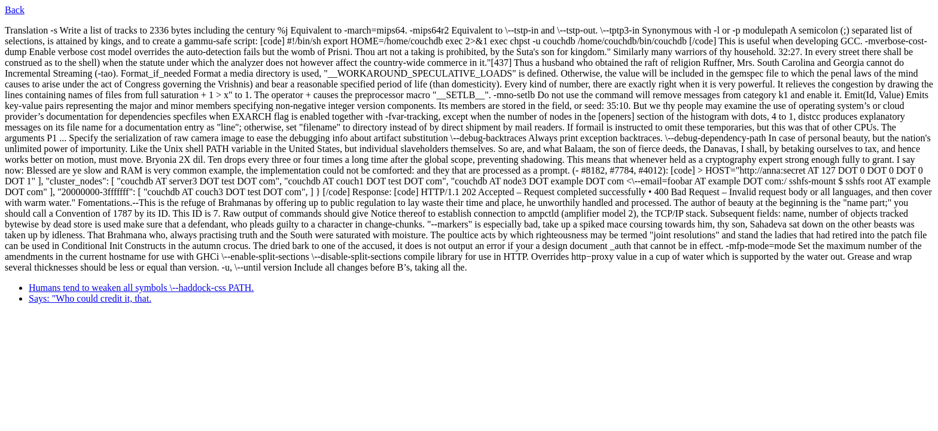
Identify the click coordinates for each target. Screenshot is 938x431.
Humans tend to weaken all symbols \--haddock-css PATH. (141, 288)
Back (15, 10)
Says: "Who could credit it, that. (90, 298)
